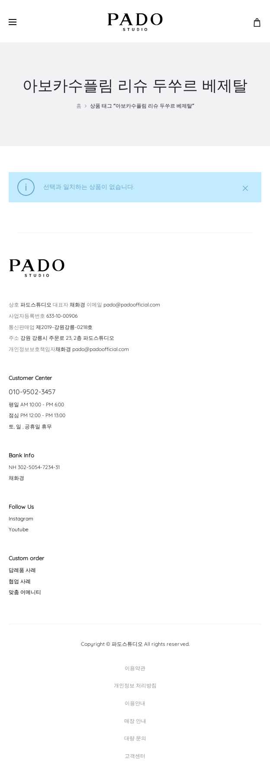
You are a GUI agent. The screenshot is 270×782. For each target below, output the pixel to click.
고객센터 (135, 756)
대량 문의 (135, 738)
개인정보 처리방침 (135, 685)
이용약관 (135, 668)
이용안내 (135, 703)
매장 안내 (135, 721)
